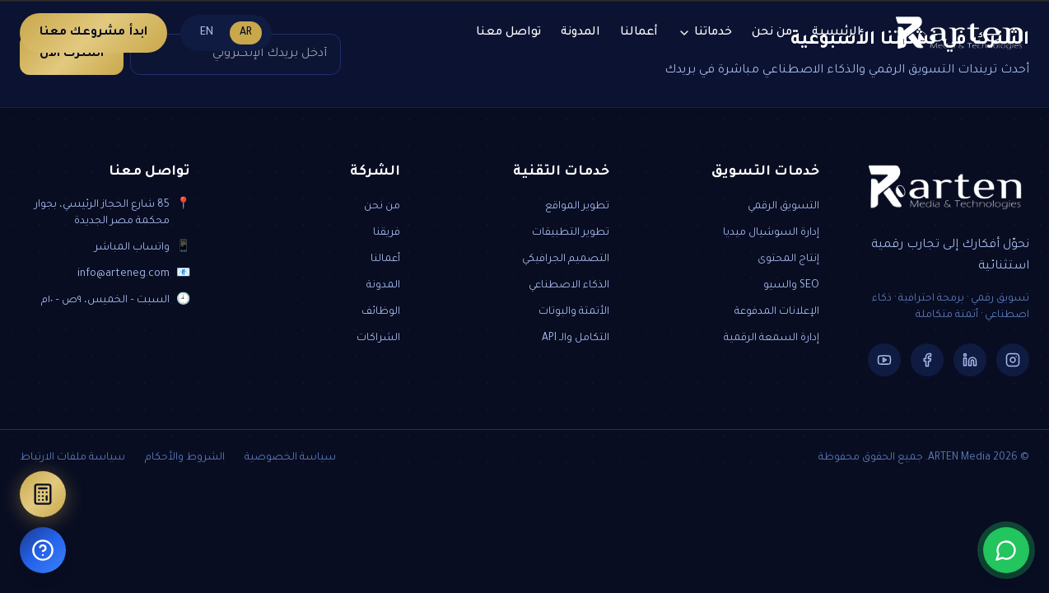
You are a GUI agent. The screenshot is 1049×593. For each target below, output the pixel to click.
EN (206, 33)
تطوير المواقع (577, 206)
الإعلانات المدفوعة (776, 312)
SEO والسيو (791, 286)
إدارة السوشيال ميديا (771, 233)
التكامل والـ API (575, 338)
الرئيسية (836, 33)
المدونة (580, 33)
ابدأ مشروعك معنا (93, 33)
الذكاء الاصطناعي (569, 286)
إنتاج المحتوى (788, 259)
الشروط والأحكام (185, 458)
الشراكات (378, 338)
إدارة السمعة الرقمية (771, 338)
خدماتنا (705, 33)
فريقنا (386, 233)
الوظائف (380, 312)
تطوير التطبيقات (570, 233)
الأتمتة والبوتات (573, 312)
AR (246, 33)
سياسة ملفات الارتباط (72, 458)
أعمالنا (639, 33)
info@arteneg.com (123, 274)
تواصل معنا (508, 33)
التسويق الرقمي (783, 206)
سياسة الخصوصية (290, 458)
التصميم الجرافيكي (565, 259)
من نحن (772, 33)
